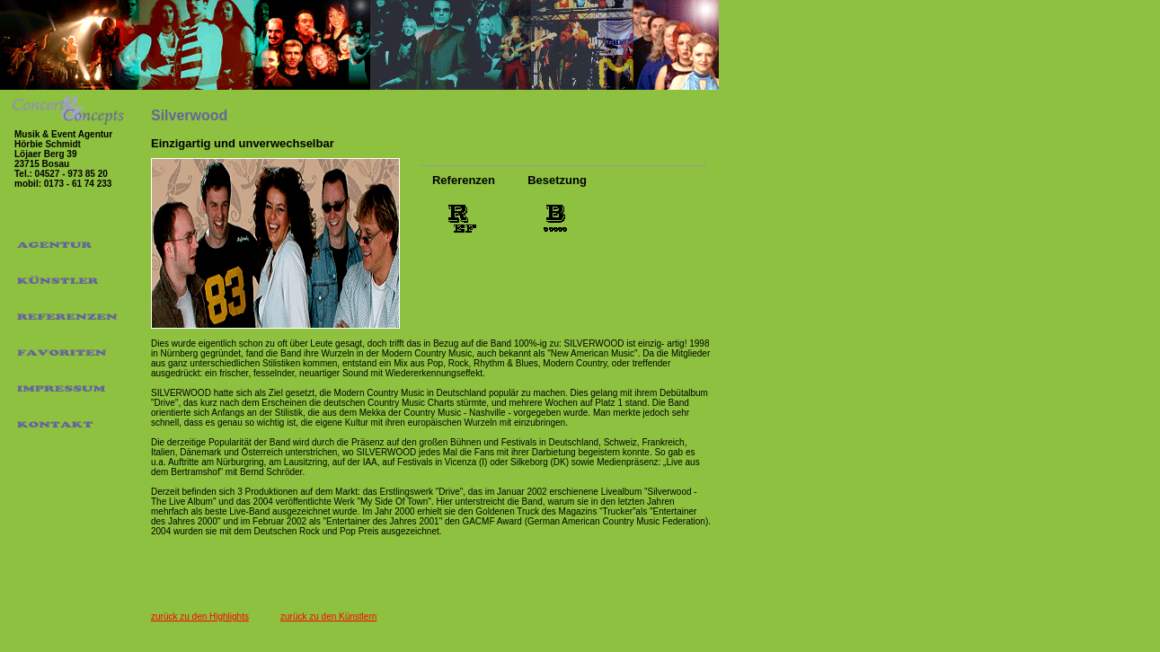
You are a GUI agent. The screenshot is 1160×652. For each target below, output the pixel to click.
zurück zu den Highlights (200, 616)
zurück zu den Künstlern (328, 616)
